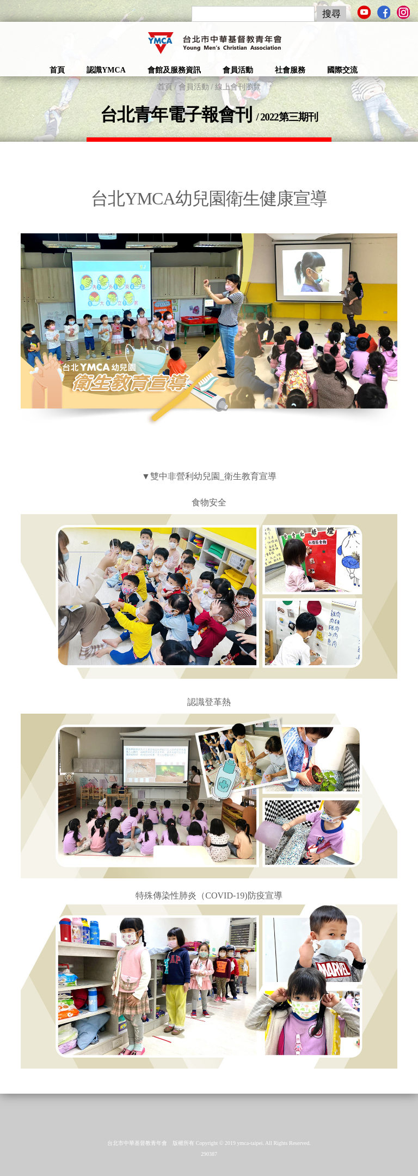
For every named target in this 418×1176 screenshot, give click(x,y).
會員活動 (238, 70)
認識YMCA (106, 70)
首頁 (57, 70)
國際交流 (342, 70)
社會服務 (290, 70)
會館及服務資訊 (174, 70)
